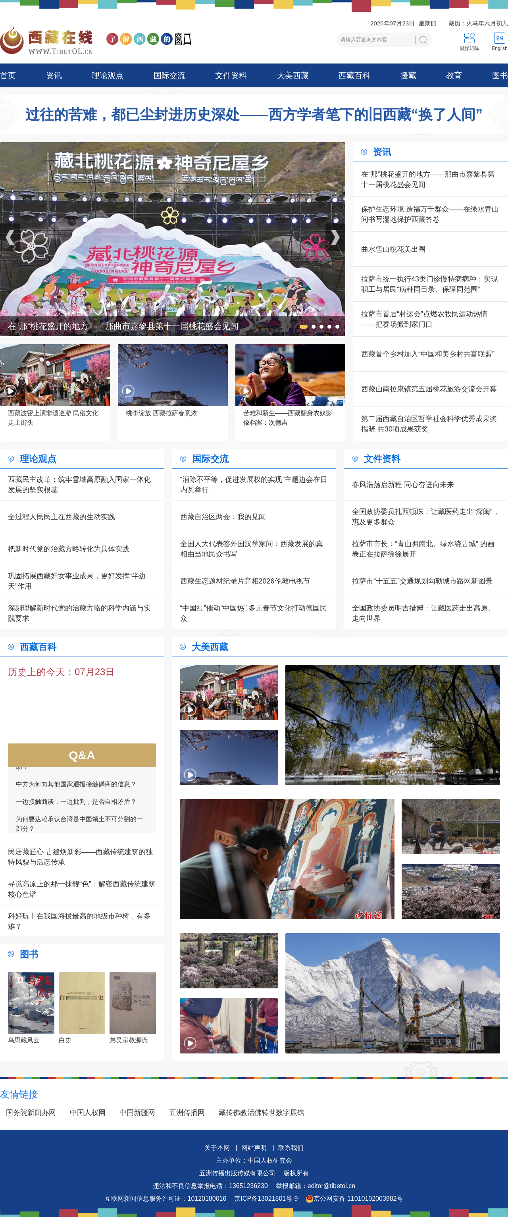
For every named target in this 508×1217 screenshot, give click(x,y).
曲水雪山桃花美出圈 (393, 249)
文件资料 (231, 75)
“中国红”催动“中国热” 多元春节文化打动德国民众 (253, 613)
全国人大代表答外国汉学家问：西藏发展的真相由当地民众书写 (251, 549)
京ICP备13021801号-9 (266, 1198)
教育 (454, 75)
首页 (8, 75)
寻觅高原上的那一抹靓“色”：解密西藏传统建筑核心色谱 (82, 889)
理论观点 (107, 75)
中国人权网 (88, 1113)
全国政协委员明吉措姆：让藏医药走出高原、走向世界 (423, 613)
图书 (500, 75)
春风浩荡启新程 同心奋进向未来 (403, 485)
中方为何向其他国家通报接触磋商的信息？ (76, 788)
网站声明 (254, 1147)
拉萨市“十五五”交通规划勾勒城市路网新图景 (422, 581)
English (499, 48)
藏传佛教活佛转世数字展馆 (261, 1113)
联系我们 (291, 1147)
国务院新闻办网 (31, 1113)
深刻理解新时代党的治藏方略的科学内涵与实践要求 (79, 613)
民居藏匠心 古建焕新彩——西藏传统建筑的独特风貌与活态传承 (80, 857)
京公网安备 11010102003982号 (354, 1199)
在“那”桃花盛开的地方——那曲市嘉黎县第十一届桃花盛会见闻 (428, 179)
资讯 (54, 75)
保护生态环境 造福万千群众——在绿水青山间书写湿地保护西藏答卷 (430, 214)
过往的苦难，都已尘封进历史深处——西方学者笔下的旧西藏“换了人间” (254, 114)
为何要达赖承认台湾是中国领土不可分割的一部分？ (79, 828)
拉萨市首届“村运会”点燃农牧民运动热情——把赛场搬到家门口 (424, 319)
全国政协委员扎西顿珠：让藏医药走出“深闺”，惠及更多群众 (426, 517)
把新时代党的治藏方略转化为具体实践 (68, 549)
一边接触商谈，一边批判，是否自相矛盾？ (76, 805)
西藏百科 (354, 75)
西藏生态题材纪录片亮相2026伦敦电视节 (245, 581)
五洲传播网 (187, 1113)
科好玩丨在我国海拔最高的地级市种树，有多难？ (79, 921)
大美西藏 (293, 75)
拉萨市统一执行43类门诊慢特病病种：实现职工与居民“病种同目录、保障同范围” (429, 284)
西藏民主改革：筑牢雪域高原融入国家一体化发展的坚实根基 (79, 485)
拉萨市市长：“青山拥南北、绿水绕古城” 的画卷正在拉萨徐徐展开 (423, 549)
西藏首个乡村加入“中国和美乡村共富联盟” (428, 354)
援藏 (408, 75)
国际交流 (169, 75)
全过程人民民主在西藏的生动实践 (61, 517)
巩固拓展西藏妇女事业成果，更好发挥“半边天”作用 (77, 581)
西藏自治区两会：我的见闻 (223, 517)
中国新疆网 (137, 1113)
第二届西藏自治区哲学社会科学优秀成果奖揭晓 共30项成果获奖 (429, 424)
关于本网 (217, 1147)
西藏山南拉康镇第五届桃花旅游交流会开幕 (429, 389)
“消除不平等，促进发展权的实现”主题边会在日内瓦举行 (254, 485)
